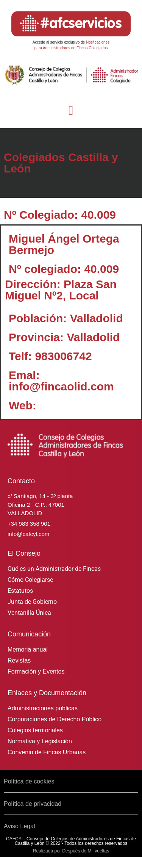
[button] (70, 111)
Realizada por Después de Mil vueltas (71, 851)
